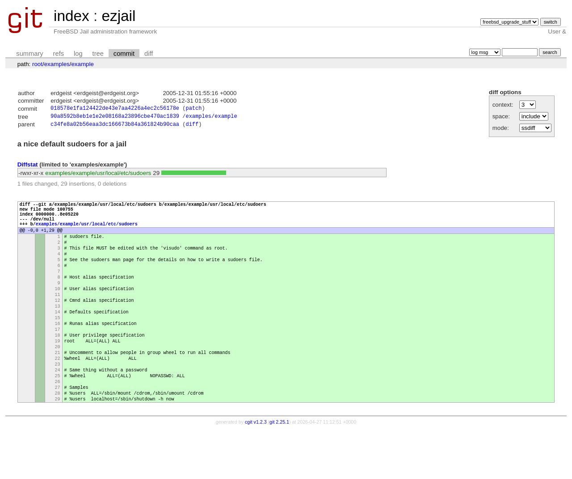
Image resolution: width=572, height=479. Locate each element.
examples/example (211, 117)
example (82, 64)
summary (29, 53)
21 (57, 390)
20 (57, 383)
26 (57, 426)
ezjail (118, 16)
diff (148, 53)
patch (193, 109)
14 (57, 340)
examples (57, 64)
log (78, 53)
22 (57, 398)
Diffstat (27, 166)
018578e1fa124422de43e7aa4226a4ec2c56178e (114, 109)
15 (57, 348)
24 (57, 412)
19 (57, 376)
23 (57, 405)
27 (57, 433)
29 (57, 448)
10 (57, 312)
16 (57, 355)
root (37, 64)
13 (57, 333)
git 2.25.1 (279, 471)
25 (57, 419)
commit (124, 53)
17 (57, 362)
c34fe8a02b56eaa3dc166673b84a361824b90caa (114, 126)
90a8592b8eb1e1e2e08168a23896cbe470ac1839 (114, 117)
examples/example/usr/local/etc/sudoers (98, 175)
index (71, 16)
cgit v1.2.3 (256, 471)
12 (57, 326)
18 (57, 369)
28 (57, 440)
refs (58, 53)
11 (57, 319)
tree (98, 53)
